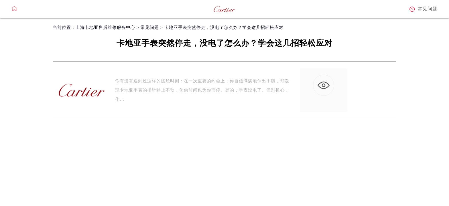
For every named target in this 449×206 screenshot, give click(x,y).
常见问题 (150, 27)
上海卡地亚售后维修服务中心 (105, 27)
